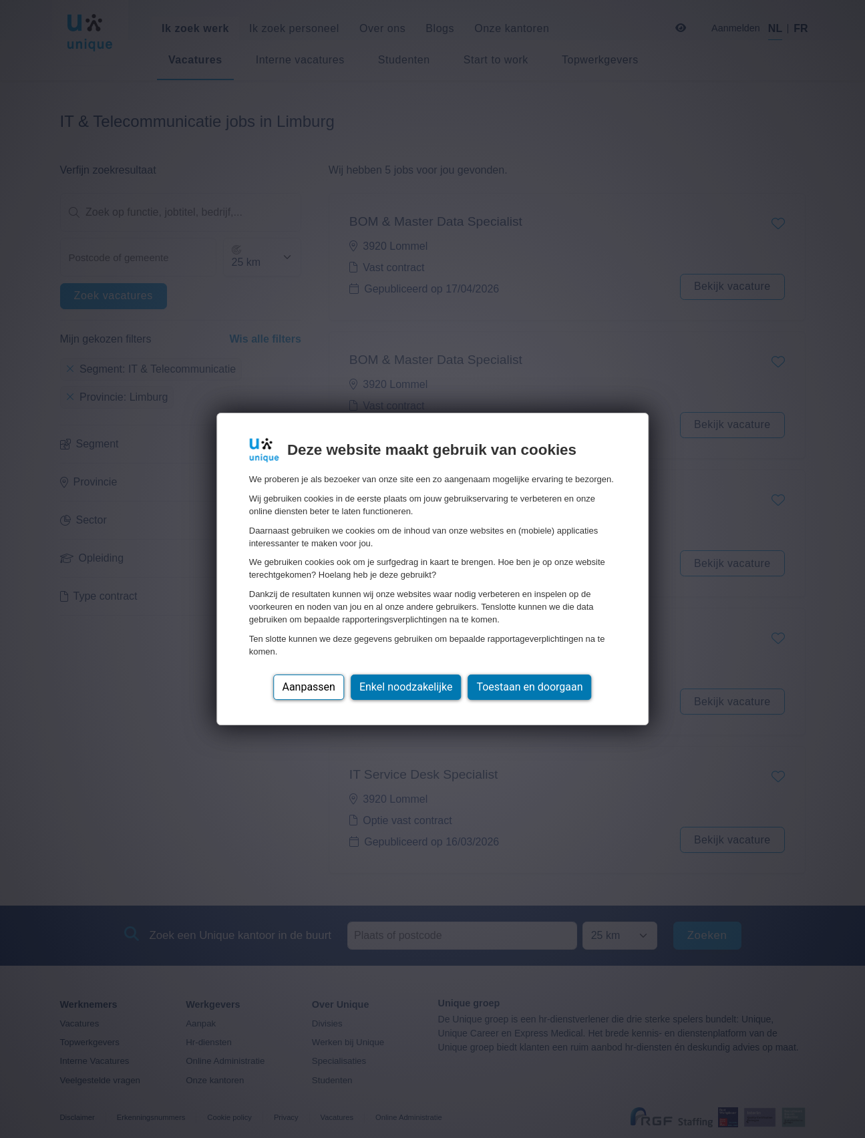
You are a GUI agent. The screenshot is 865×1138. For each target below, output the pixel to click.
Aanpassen (308, 687)
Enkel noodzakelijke (405, 687)
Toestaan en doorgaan (529, 687)
